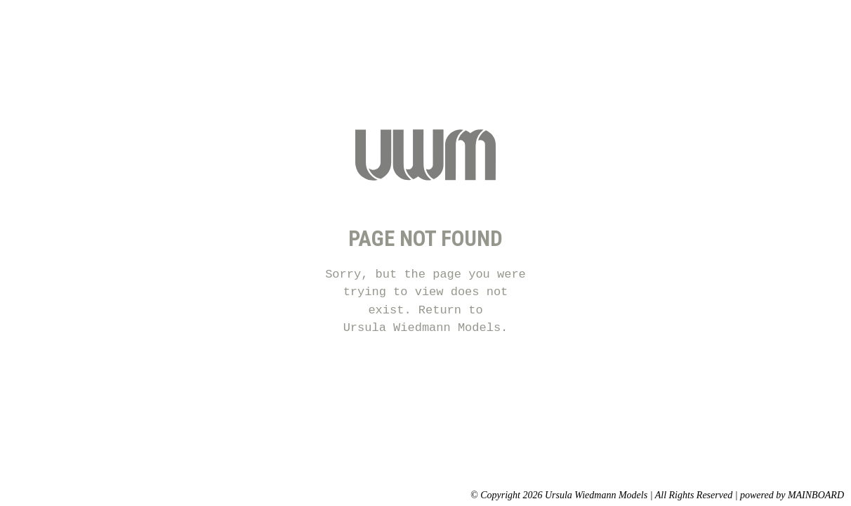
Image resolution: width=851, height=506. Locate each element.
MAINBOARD (816, 495)
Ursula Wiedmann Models (422, 328)
